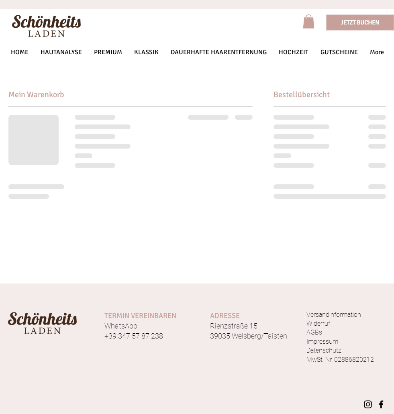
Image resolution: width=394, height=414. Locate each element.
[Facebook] (381, 404)
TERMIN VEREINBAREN (140, 315)
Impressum (322, 341)
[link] (308, 21)
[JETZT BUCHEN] (360, 22)
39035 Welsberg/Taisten (248, 336)
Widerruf (318, 323)
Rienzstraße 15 (233, 326)
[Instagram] (368, 404)
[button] (108, 52)
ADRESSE (225, 315)
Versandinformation (333, 314)
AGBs (314, 332)
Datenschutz (323, 350)
